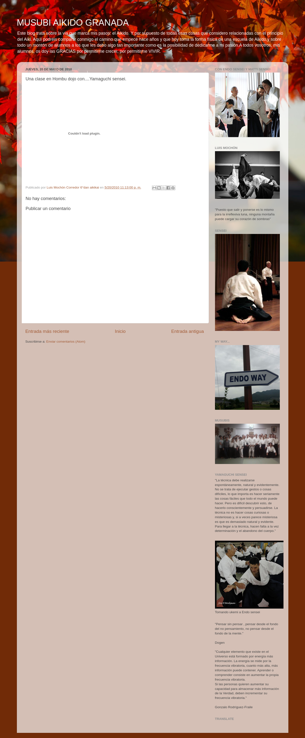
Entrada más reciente (47, 331)
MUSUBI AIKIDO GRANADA (73, 23)
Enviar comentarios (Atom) (65, 341)
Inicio (120, 331)
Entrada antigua (187, 331)
